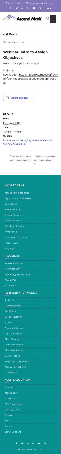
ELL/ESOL (9, 325)
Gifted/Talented (12, 342)
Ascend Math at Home (15, 369)
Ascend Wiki (10, 282)
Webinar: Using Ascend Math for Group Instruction (21, 158)
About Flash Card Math (16, 240)
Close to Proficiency (14, 353)
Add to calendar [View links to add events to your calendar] (19, 98)
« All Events (10, 34)
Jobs (7, 423)
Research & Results (14, 266)
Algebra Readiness (14, 336)
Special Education (13, 319)
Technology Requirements (17, 277)
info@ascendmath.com (39, 3)
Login (48, 8)
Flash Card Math (12, 271)
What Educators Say (14, 229)
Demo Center (11, 206)
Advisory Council (13, 412)
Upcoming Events (13, 223)
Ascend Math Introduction (17, 195)
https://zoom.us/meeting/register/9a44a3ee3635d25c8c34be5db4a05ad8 (30, 79)
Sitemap (9, 417)
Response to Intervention (17, 364)
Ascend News (11, 395)
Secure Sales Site (13, 434)
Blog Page (9, 251)
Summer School (13, 358)
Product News (11, 245)
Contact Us (10, 401)
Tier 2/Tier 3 (10, 314)
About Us (9, 390)
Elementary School (14, 347)
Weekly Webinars (13, 212)
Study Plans (10, 288)
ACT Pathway (11, 375)
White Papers (11, 234)
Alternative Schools (14, 330)
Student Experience (14, 218)
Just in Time (10, 303)
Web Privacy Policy (14, 406)
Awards (8, 429)
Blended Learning (13, 308)
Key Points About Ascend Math (19, 201)
